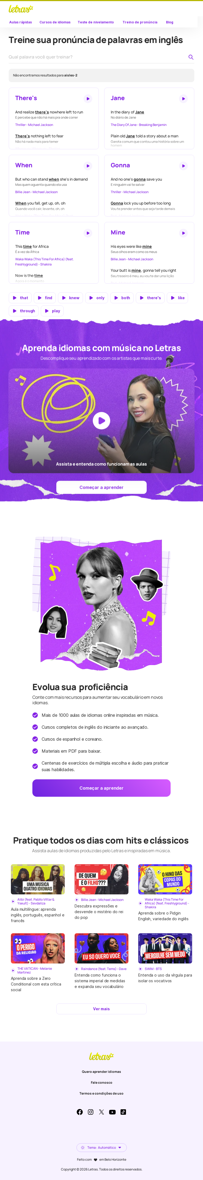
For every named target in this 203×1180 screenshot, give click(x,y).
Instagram (90, 1112)
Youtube (112, 1112)
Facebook (79, 1112)
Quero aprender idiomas (101, 1071)
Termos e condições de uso (101, 1093)
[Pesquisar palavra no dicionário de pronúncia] (191, 57)
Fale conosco (101, 1082)
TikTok (123, 1112)
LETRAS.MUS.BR (21, 9)
